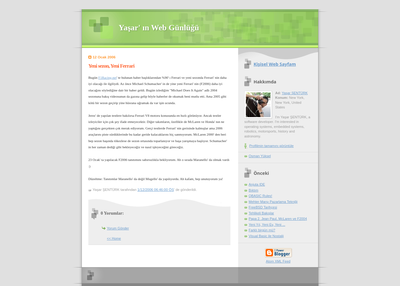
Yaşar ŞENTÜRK (295, 93)
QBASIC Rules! (260, 196)
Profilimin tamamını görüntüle (271, 146)
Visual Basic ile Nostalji (266, 236)
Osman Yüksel (260, 156)
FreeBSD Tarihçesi (263, 207)
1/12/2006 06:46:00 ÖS (155, 189)
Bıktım (253, 190)
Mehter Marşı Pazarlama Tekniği (273, 202)
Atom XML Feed (278, 261)
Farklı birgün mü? (262, 230)
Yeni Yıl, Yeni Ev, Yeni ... (267, 224)
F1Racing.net (107, 77)
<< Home (114, 238)
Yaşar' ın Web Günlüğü (159, 27)
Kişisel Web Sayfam (275, 64)
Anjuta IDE (257, 184)
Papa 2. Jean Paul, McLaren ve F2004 (278, 219)
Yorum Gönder (118, 228)
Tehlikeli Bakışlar (261, 213)
